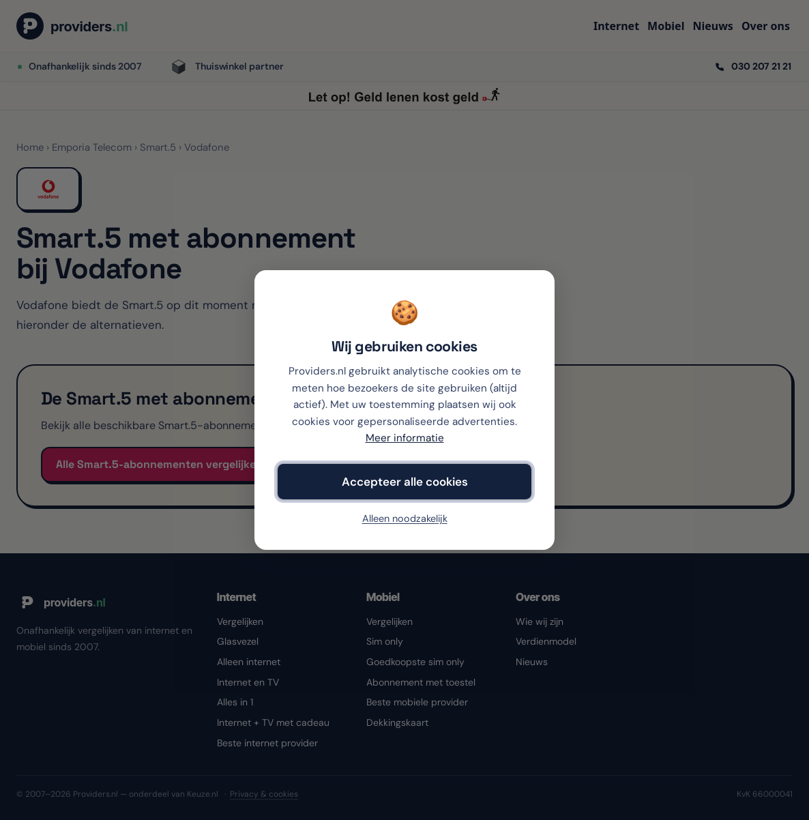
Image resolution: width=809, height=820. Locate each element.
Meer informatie (405, 438)
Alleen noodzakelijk (404, 518)
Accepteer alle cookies (405, 481)
